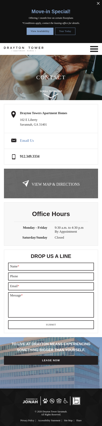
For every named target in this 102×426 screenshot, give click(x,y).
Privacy (27, 420)
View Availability (40, 31)
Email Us (27, 141)
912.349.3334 (29, 156)
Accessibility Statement (49, 420)
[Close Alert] (98, 3)
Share (78, 420)
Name (14, 266)
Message (16, 295)
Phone (14, 276)
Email (14, 286)
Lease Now (51, 360)
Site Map (68, 420)
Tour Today (65, 31)
